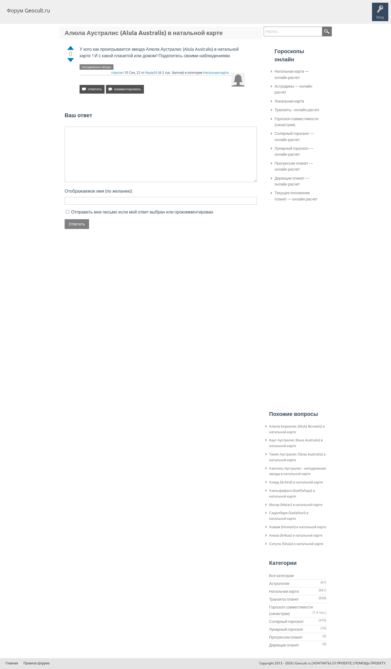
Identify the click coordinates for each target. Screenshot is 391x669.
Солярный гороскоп (286, 621)
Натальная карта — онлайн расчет (292, 74)
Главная (64, 14)
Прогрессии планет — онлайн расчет (294, 166)
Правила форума (37, 663)
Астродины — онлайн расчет (293, 89)
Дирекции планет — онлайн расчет (292, 181)
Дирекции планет (284, 645)
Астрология (279, 583)
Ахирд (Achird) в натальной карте (296, 482)
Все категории (281, 576)
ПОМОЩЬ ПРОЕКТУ (370, 663)
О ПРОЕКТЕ (342, 663)
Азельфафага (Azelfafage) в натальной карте (292, 493)
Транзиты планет (284, 599)
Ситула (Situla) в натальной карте (296, 544)
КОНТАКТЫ (322, 663)
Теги (100, 14)
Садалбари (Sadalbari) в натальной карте (288, 516)
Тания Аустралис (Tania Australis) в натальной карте (297, 457)
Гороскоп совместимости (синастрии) (296, 122)
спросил (117, 73)
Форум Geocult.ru (28, 10)
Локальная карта (289, 101)
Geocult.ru (303, 663)
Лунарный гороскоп (286, 629)
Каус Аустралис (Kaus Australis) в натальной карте (296, 443)
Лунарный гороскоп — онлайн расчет (294, 151)
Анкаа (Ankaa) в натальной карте (296, 535)
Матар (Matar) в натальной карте (295, 505)
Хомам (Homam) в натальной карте (297, 527)
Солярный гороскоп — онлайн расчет (294, 136)
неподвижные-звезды (96, 67)
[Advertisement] (296, 295)
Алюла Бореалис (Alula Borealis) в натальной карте (297, 429)
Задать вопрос (144, 14)
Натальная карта (216, 73)
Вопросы (82, 14)
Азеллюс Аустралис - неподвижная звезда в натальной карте (297, 471)
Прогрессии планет (286, 637)
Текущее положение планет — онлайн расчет (296, 196)
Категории (119, 14)
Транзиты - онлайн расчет (297, 110)
